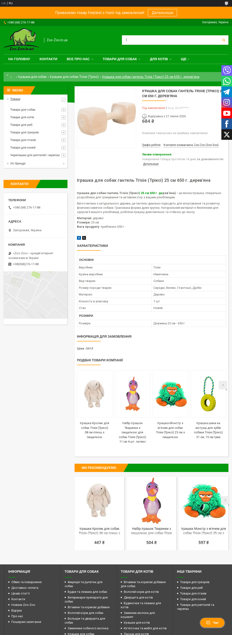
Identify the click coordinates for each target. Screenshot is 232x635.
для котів (159, 59)
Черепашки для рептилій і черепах (35, 155)
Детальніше (162, 12)
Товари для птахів (23, 140)
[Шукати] (223, 40)
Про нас (17, 616)
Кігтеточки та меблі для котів (145, 628)
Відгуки (16, 610)
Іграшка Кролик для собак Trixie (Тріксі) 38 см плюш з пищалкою (99, 531)
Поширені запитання (26, 622)
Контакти (48, 59)
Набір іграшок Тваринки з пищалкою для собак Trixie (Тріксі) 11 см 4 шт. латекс (132, 432)
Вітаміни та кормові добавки (89, 607)
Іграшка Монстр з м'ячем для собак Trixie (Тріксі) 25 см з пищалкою (203, 531)
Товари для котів (22, 117)
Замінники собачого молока (88, 628)
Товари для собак (120, 59)
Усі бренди (17, 163)
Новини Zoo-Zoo (23, 605)
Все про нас (78, 59)
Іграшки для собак (32, 77)
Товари (15, 99)
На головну (19, 59)
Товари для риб (21, 125)
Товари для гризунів (24, 132)
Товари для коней (23, 147)
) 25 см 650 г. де (151, 193)
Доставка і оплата (24, 588)
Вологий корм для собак (85, 613)
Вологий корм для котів (141, 592)
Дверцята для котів (138, 597)
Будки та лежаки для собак (87, 592)
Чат (212, 623)
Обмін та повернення (26, 582)
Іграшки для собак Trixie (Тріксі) (74, 77)
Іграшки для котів (137, 622)
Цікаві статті (20, 593)
